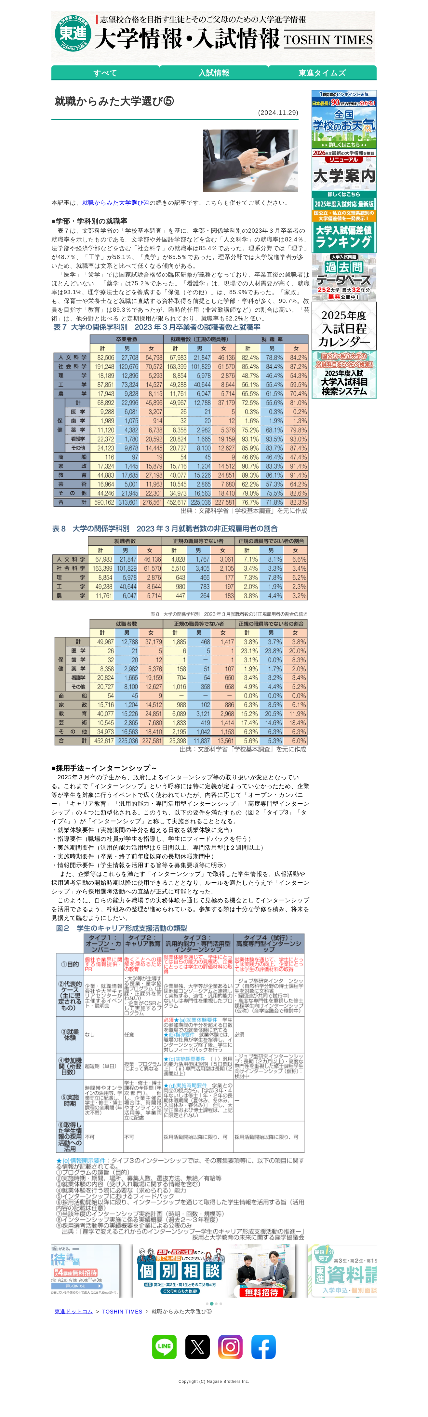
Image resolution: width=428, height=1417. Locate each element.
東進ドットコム (74, 1311)
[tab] (207, 1303)
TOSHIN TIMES (122, 1312)
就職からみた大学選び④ (116, 202)
